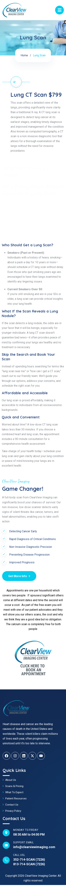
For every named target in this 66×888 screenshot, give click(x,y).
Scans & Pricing (14, 786)
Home (24, 55)
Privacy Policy (13, 810)
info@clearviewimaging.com (34, 847)
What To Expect (14, 792)
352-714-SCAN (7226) (29, 859)
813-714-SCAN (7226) (29, 864)
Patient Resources (16, 798)
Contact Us (11, 804)
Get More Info (19, 576)
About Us (10, 780)
